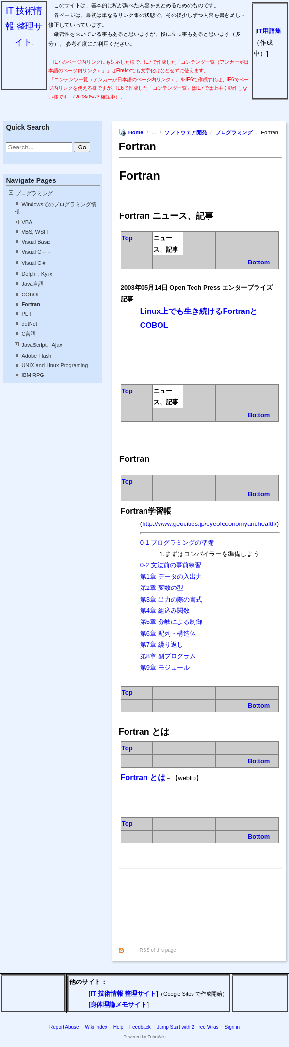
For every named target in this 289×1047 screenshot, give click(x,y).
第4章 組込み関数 (165, 610)
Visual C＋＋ (36, 252)
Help (118, 1027)
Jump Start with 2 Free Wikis (188, 1027)
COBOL (30, 294)
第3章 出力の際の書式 (171, 599)
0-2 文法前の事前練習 (170, 565)
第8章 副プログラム (168, 656)
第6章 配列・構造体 (168, 633)
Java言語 (32, 284)
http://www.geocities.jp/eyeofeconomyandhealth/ (209, 523)
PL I (26, 314)
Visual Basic (35, 242)
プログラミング (34, 193)
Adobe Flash (36, 356)
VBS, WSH (34, 232)
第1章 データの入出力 (171, 576)
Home (136, 132)
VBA (26, 222)
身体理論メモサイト (118, 1004)
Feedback (140, 1027)
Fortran (30, 304)
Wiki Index (96, 1027)
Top (127, 238)
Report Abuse (64, 1027)
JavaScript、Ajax (41, 345)
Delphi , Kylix (36, 274)
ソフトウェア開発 (185, 132)
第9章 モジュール (165, 667)
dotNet (29, 324)
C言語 (28, 334)
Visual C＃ (34, 263)
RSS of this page (158, 950)
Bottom (259, 262)
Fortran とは (143, 777)
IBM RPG (32, 375)
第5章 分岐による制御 (171, 621)
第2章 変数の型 (161, 587)
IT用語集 (269, 30)
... (155, 132)
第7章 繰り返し (161, 644)
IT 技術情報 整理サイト (24, 26)
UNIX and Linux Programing (54, 365)
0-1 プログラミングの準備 (177, 542)
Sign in (232, 1027)
